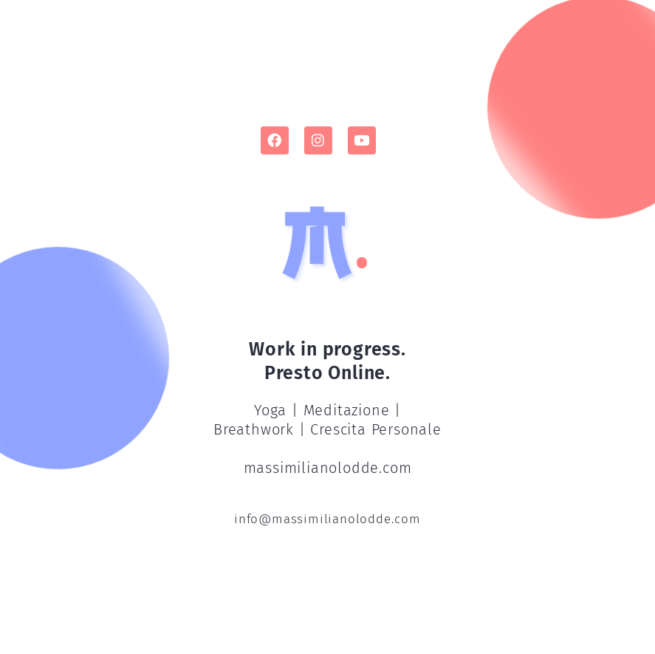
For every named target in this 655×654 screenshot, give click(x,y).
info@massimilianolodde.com (327, 519)
